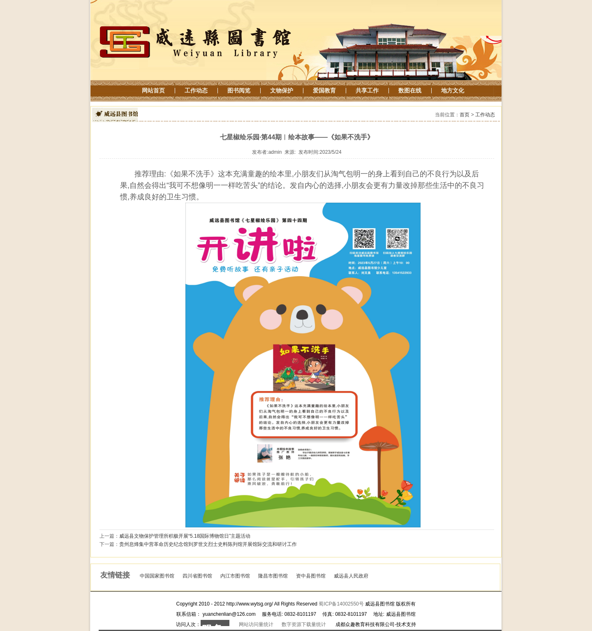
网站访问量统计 (256, 624)
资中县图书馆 (311, 576)
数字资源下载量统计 (304, 624)
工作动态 (485, 115)
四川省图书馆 (197, 576)
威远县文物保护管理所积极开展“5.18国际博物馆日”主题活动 (184, 536)
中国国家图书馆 (157, 576)
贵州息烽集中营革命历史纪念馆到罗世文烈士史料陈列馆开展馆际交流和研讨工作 (208, 544)
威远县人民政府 (351, 576)
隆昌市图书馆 (273, 576)
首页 (464, 115)
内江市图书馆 (235, 576)
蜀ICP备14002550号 (341, 604)
